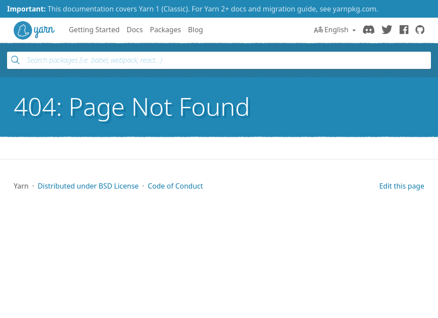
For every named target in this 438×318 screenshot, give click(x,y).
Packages (165, 29)
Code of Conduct (175, 186)
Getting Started (94, 29)
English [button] (332, 29)
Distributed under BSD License (88, 186)
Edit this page (401, 186)
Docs (135, 29)
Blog (195, 29)
